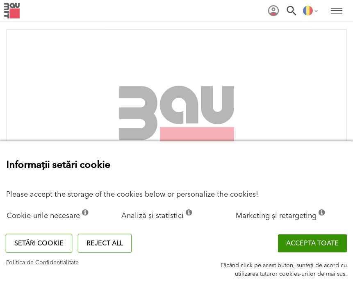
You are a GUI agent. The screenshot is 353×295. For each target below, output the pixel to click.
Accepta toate (312, 243)
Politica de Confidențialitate (42, 263)
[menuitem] (273, 10)
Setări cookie (39, 243)
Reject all (105, 243)
